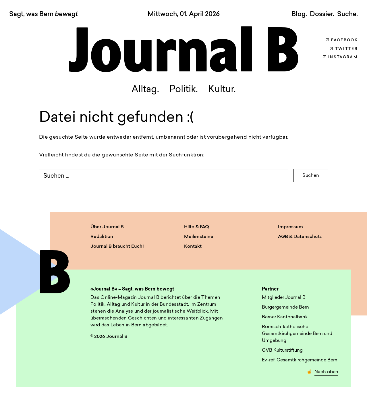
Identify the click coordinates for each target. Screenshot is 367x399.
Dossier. (322, 14)
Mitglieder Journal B (284, 297)
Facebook (342, 40)
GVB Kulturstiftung (282, 350)
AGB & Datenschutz (300, 237)
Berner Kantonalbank (285, 317)
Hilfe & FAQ (196, 227)
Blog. (299, 14)
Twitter (344, 49)
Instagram (340, 57)
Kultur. (222, 89)
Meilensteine (198, 237)
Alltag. (145, 89)
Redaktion (101, 237)
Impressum (290, 227)
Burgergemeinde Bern (285, 307)
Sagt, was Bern (43, 14)
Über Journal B (107, 227)
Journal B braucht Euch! (117, 246)
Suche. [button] (347, 14)
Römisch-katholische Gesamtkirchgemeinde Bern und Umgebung (297, 334)
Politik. (183, 89)
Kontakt (193, 246)
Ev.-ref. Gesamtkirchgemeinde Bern (299, 360)
